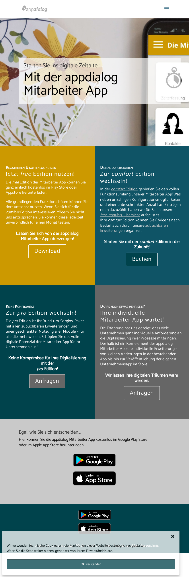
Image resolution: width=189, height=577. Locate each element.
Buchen (142, 259)
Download (47, 251)
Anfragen (47, 381)
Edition (124, 189)
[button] (173, 536)
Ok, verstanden (91, 564)
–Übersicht (120, 215)
